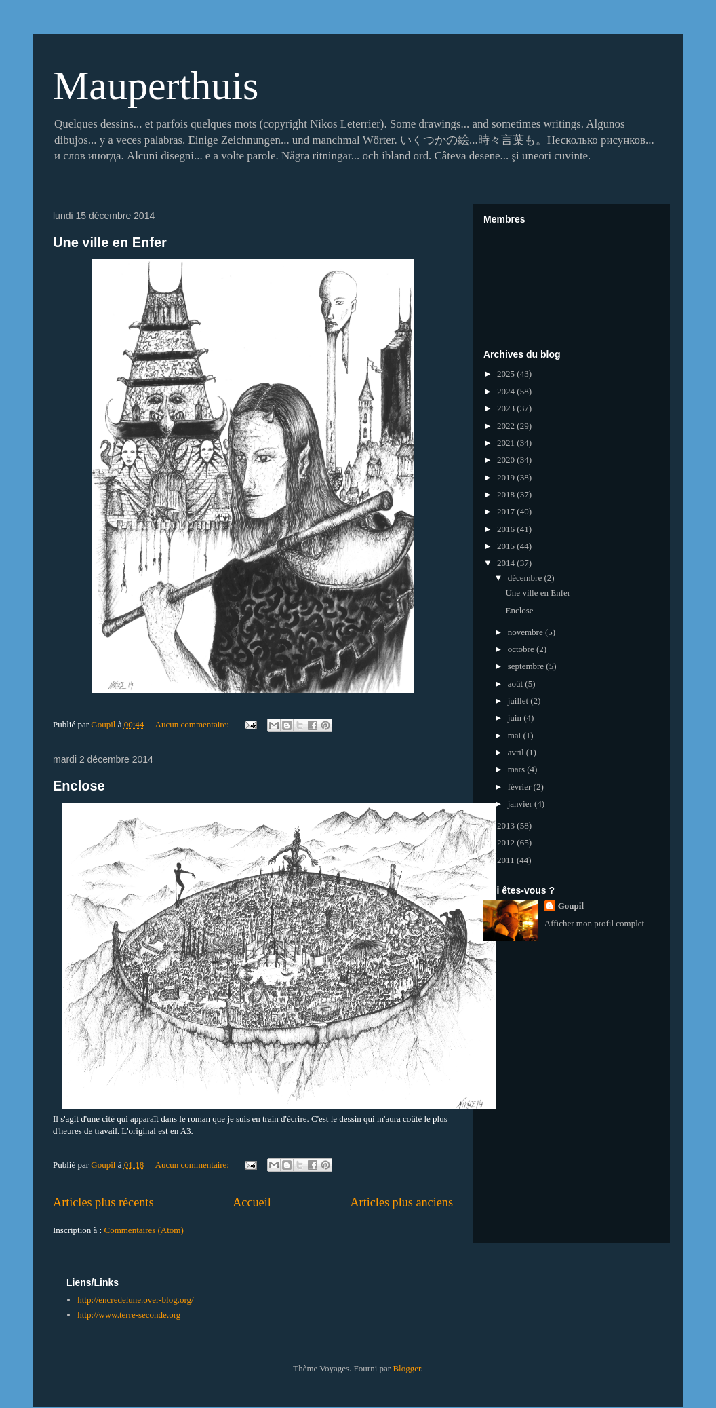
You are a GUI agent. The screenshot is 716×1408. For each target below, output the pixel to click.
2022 (507, 426)
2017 (507, 511)
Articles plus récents (103, 1202)
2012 (507, 842)
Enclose (79, 785)
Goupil (571, 905)
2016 (507, 529)
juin (515, 717)
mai (515, 735)
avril (517, 752)
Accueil (252, 1202)
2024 (507, 391)
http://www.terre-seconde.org (128, 1315)
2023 (507, 408)
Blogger (406, 1368)
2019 (507, 477)
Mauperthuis (155, 85)
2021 (507, 443)
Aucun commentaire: (193, 724)
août (516, 684)
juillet (519, 701)
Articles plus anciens (401, 1202)
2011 (507, 860)
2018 (507, 494)
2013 (507, 825)
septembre (527, 666)
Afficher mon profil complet (594, 923)
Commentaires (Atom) (143, 1230)
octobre (522, 649)
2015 (507, 546)
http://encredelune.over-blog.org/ (135, 1300)
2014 (507, 563)
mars (518, 769)
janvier (521, 804)
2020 (507, 460)
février (521, 787)
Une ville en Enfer (110, 242)
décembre (526, 578)
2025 (507, 373)
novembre (526, 632)
